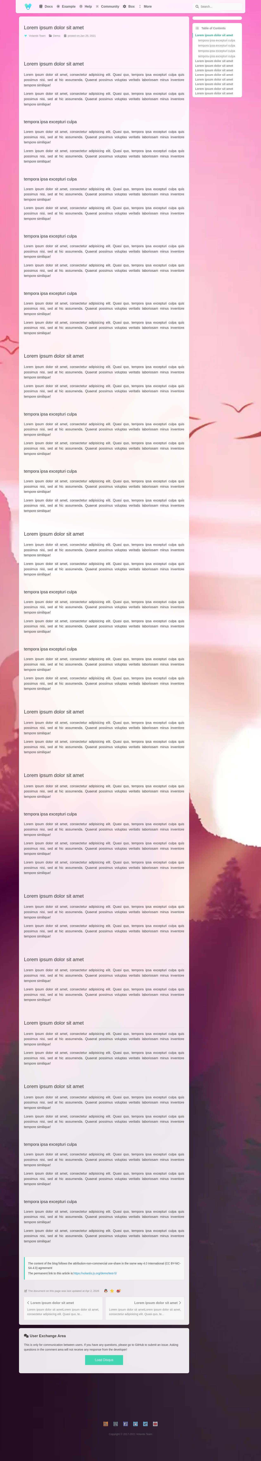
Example (66, 6)
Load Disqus (104, 1360)
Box (128, 6)
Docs (46, 6)
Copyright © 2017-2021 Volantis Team (130, 1434)
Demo (56, 35)
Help (85, 6)
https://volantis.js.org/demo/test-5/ (95, 1273)
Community (107, 6)
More (145, 6)
